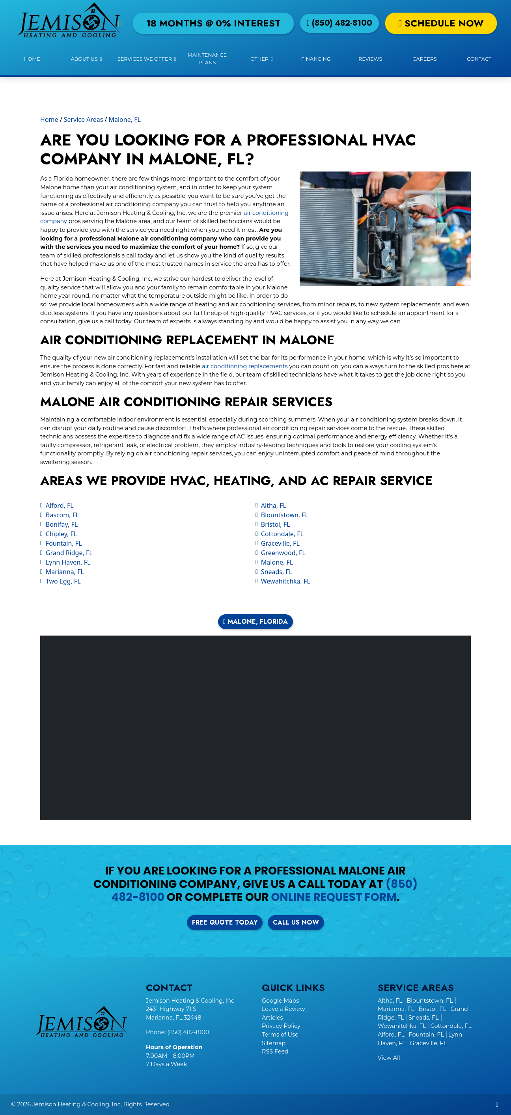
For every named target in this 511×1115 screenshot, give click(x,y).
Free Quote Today (224, 922)
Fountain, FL (64, 543)
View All (389, 1057)
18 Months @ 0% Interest (213, 23)
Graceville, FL (280, 543)
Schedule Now (441, 23)
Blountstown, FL (284, 515)
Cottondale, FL (282, 534)
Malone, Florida (255, 621)
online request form (334, 897)
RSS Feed (275, 1051)
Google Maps (280, 1000)
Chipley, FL (61, 534)
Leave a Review (283, 1008)
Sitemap (273, 1043)
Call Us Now (296, 922)
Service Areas (83, 119)
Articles (272, 1017)
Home (49, 119)
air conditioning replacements (244, 366)
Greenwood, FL (283, 552)
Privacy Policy (281, 1025)
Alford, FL (60, 505)
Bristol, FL (275, 524)
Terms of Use (280, 1034)
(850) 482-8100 (339, 23)
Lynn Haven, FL (68, 562)
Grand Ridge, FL (69, 552)
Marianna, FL (65, 571)
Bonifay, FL (62, 524)
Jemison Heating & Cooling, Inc (76, 1104)
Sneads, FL (276, 571)
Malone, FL (125, 119)
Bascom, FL (62, 515)
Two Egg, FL (63, 581)
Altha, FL (273, 505)
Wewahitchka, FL (285, 581)
